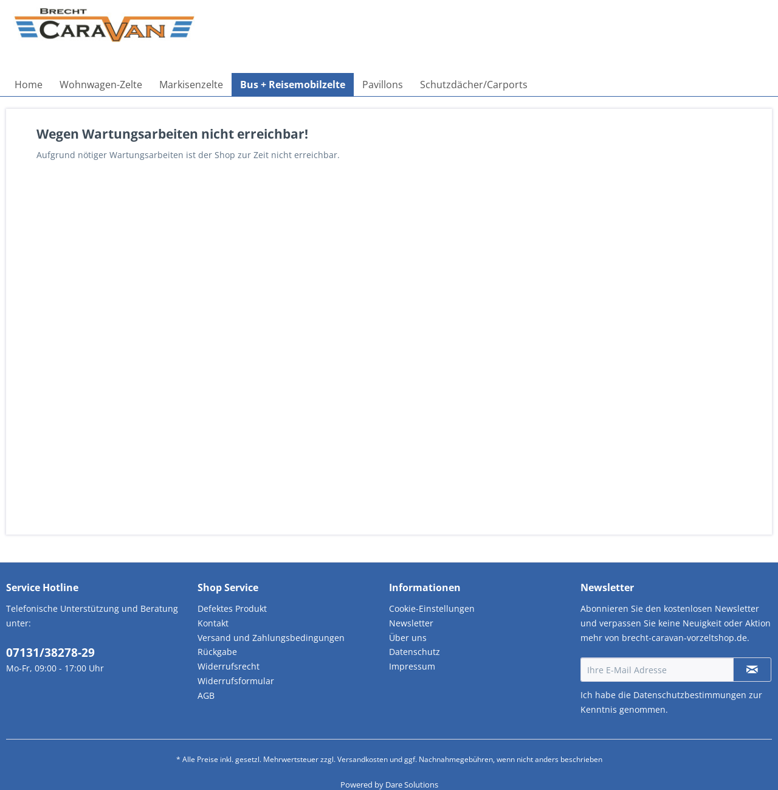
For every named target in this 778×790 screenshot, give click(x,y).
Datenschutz (414, 651)
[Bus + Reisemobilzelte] (293, 84)
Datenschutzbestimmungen (689, 695)
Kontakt (213, 623)
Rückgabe (217, 651)
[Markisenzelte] (191, 84)
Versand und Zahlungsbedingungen (271, 637)
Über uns (408, 637)
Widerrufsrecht (229, 666)
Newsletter (411, 623)
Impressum (412, 666)
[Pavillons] (382, 84)
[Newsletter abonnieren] (752, 669)
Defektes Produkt (232, 608)
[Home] (28, 84)
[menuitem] (28, 84)
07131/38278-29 (50, 652)
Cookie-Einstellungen (432, 608)
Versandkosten (362, 759)
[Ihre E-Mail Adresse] (657, 669)
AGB (206, 695)
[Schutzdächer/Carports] (473, 84)
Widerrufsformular (236, 681)
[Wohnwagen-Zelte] (101, 84)
